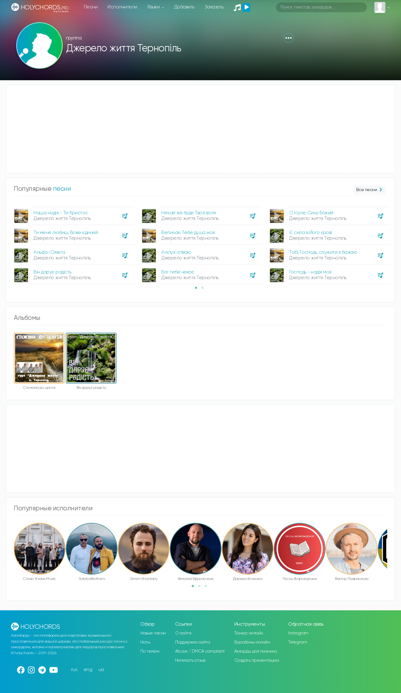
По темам (149, 651)
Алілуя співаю (176, 252)
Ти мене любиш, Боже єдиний (66, 232)
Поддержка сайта (192, 642)
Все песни (369, 190)
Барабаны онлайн (252, 642)
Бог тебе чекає (177, 272)
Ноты (145, 642)
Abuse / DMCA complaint (200, 651)
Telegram (297, 642)
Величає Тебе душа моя (188, 232)
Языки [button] (154, 7)
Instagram (298, 633)
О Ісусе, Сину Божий (311, 213)
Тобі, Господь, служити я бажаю (323, 252)
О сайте (183, 633)
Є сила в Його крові (310, 232)
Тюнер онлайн (248, 633)
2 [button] (204, 290)
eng (88, 669)
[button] (288, 38)
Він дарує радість (52, 272)
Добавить (184, 7)
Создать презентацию (256, 660)
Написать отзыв (190, 660)
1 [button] (198, 290)
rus (74, 669)
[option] (73, 243)
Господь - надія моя (310, 272)
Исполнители (122, 7)
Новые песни (153, 633)
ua (101, 669)
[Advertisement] (194, 129)
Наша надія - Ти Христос (61, 213)
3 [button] (208, 588)
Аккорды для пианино (255, 651)
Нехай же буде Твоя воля (188, 213)
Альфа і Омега (49, 252)
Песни (91, 7)
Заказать (214, 7)
